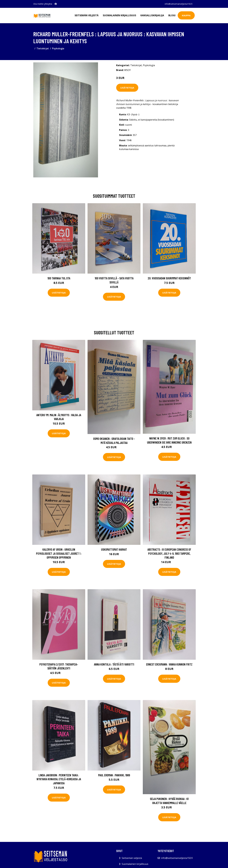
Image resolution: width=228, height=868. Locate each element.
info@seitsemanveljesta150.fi (178, 3)
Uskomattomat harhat (114, 549)
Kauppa (186, 15)
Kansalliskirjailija (152, 15)
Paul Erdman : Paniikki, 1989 (114, 775)
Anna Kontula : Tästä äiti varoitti (114, 664)
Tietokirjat (42, 48)
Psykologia (58, 48)
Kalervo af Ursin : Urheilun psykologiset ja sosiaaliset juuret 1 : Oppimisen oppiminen (59, 553)
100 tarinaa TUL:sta (58, 278)
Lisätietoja (127, 87)
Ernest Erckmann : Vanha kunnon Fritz (169, 664)
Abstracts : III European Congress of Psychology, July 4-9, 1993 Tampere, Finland (169, 553)
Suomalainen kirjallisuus (119, 15)
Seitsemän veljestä (86, 15)
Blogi (172, 15)
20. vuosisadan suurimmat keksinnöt (169, 278)
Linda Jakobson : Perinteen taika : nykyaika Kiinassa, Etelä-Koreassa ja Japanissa (59, 779)
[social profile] (56, 4)
